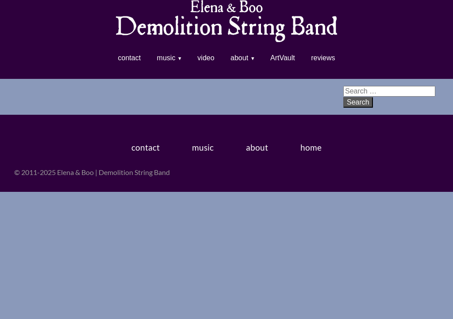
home (311, 147)
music (166, 58)
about (239, 58)
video (205, 58)
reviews (323, 58)
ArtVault (282, 58)
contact (129, 58)
